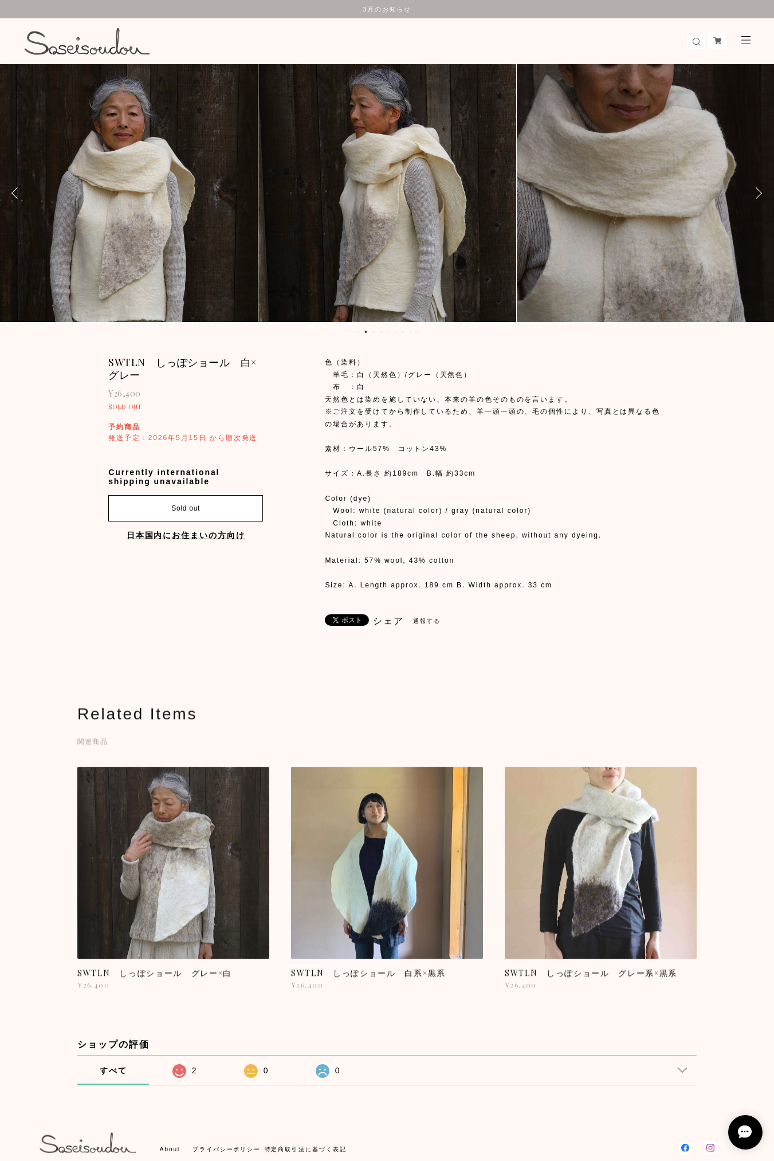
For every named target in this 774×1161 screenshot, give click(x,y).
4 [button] (380, 332)
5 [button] (388, 332)
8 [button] (410, 332)
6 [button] (395, 332)
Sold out (185, 508)
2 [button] (365, 332)
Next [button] (757, 193)
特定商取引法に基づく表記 (306, 1149)
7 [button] (403, 332)
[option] (129, 193)
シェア (388, 621)
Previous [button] (17, 193)
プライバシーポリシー (226, 1149)
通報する (427, 621)
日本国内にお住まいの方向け (186, 535)
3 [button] (373, 332)
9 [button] (418, 332)
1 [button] (358, 332)
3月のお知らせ (387, 9)
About (170, 1149)
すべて (113, 1070)
